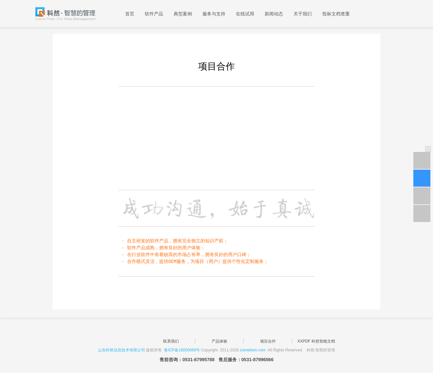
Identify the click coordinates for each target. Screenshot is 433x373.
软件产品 (154, 13)
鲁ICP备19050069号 (182, 350)
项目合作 (268, 341)
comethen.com (253, 350)
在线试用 (245, 13)
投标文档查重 (336, 13)
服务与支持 (213, 13)
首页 (129, 13)
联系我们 (171, 341)
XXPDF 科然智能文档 (316, 341)
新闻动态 (274, 13)
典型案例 (183, 13)
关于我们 (302, 13)
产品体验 (219, 341)
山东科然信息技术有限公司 (121, 350)
